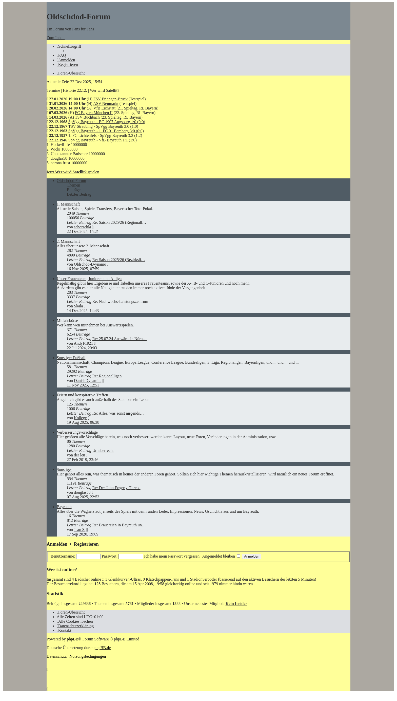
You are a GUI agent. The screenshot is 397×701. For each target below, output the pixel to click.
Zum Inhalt (56, 37)
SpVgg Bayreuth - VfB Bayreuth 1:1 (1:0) (102, 140)
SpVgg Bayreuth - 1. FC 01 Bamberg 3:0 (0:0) (106, 131)
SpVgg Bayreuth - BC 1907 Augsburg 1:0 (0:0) (106, 122)
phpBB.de (102, 647)
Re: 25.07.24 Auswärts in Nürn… (119, 339)
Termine (53, 90)
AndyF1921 (83, 343)
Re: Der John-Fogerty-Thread (116, 488)
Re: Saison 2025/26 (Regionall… (119, 222)
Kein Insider (236, 603)
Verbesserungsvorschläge (77, 432)
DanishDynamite (87, 380)
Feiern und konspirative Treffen (82, 395)
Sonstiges (64, 469)
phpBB (72, 639)
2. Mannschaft (68, 241)
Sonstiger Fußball (71, 358)
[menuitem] (61, 55)
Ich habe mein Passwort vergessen (172, 556)
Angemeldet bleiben (221, 556)
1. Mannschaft (68, 204)
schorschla (82, 227)
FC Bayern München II (94, 112)
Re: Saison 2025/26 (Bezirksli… (118, 259)
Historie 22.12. (75, 90)
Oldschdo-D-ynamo (90, 264)
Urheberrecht (102, 450)
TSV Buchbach (87, 117)
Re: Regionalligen (107, 376)
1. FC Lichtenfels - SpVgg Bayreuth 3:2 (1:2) (105, 135)
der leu (79, 455)
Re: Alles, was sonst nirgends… (118, 413)
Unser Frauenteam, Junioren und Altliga (89, 278)
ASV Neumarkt (105, 103)
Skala (78, 306)
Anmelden (57, 544)
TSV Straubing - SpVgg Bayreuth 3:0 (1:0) (103, 126)
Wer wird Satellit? (104, 90)
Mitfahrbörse (67, 320)
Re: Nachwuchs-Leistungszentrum (120, 301)
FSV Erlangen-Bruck (110, 99)
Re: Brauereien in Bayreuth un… (119, 525)
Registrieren (86, 544)
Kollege (80, 418)
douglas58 (82, 492)
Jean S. (79, 529)
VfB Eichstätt (104, 108)
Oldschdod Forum (71, 180)
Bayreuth (64, 507)
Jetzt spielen (73, 172)
